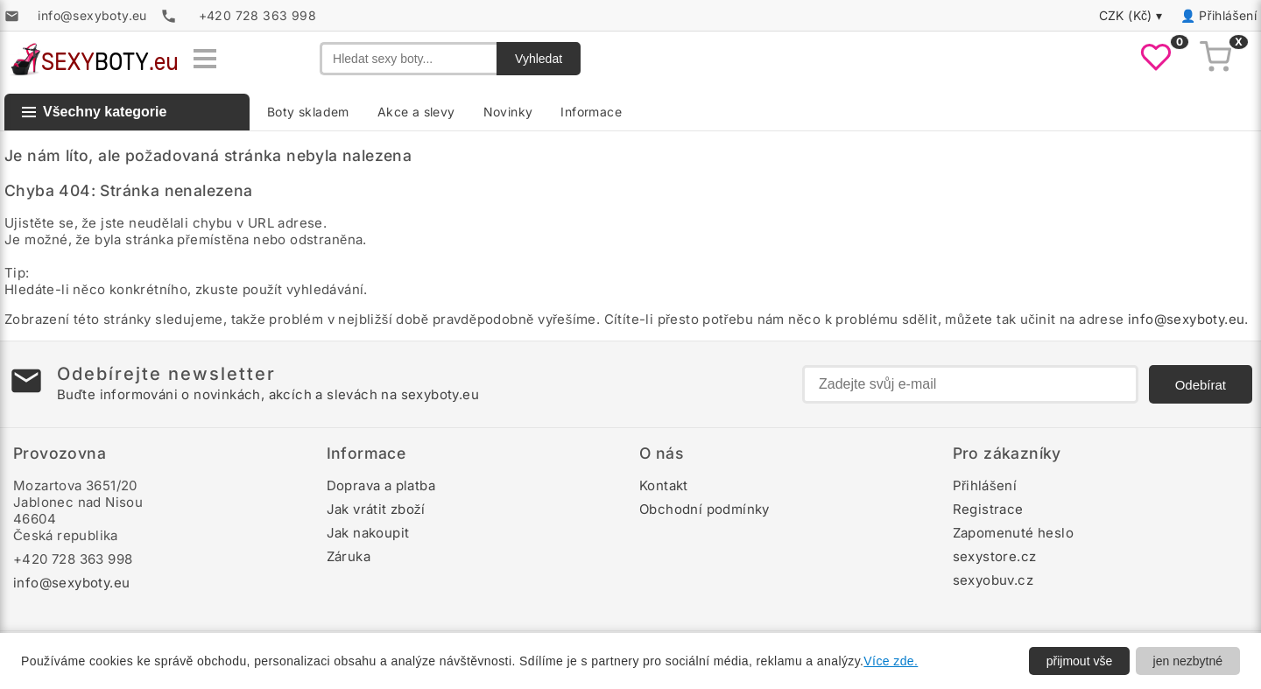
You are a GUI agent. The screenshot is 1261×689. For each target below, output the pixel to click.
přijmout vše (1079, 661)
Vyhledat (538, 59)
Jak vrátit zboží (376, 509)
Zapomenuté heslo (1013, 532)
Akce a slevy (416, 111)
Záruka (348, 556)
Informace (591, 111)
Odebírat (1200, 384)
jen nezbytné (1187, 661)
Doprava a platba (381, 485)
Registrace (988, 509)
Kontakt (663, 485)
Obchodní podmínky (704, 509)
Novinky (508, 111)
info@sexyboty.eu (1186, 319)
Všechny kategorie (94, 111)
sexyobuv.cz (993, 580)
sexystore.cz (995, 556)
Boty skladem (308, 111)
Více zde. (890, 661)
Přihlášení (1228, 15)
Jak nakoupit (368, 532)
